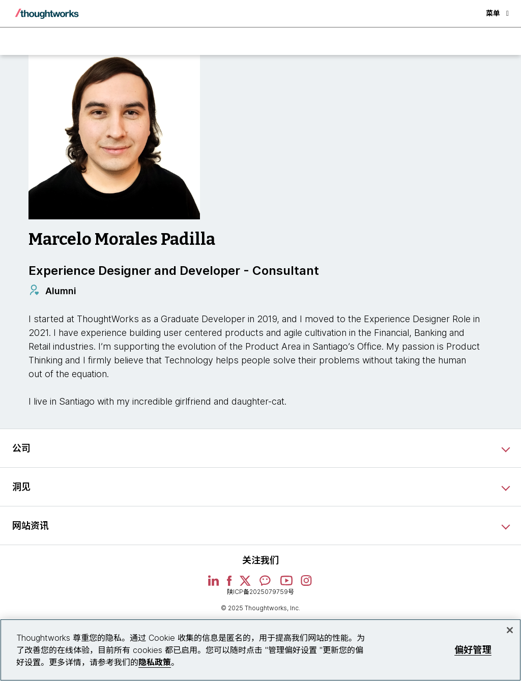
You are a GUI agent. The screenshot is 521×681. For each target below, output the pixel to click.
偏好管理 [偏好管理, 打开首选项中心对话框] (472, 649)
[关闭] (510, 630)
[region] (260, 650)
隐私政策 (154, 662)
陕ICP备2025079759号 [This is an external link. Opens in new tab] (260, 591)
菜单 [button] (497, 13)
